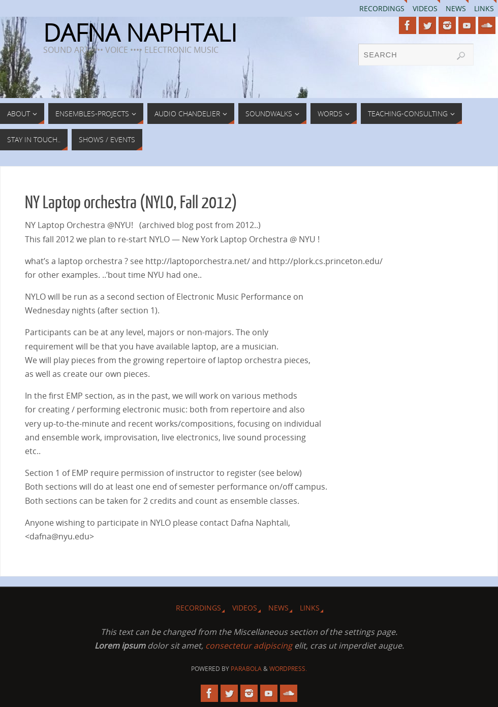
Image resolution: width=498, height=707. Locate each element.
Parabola (246, 668)
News (456, 8)
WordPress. (288, 668)
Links (484, 8)
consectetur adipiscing (248, 645)
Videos (425, 8)
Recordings (381, 8)
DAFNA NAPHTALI (140, 32)
